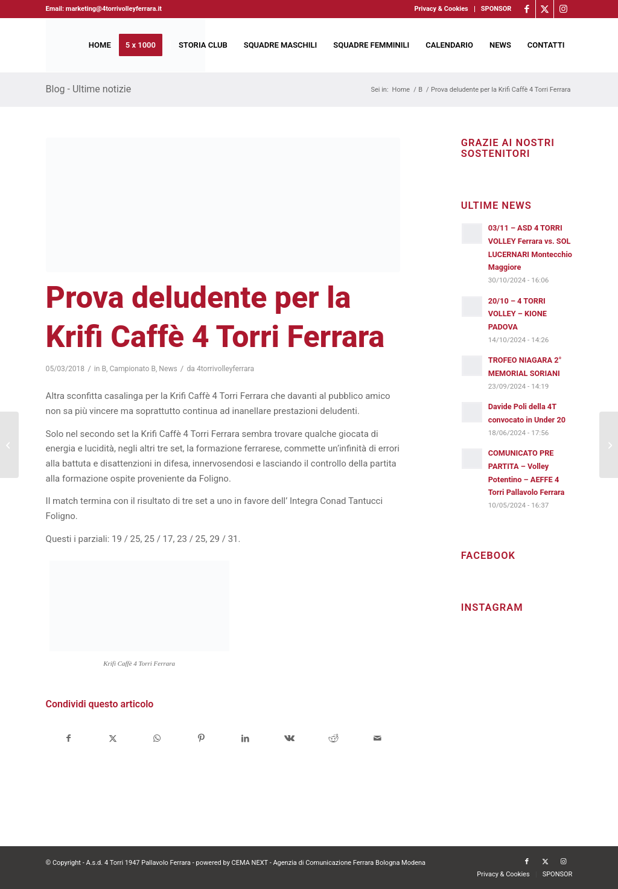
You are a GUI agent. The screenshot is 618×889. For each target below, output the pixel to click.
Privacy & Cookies (441, 9)
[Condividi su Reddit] (333, 738)
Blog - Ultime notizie (89, 89)
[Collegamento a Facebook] (526, 9)
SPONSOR (496, 9)
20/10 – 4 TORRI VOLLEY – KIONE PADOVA (517, 313)
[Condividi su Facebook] (68, 738)
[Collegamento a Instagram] (563, 9)
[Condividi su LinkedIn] (245, 738)
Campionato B (132, 369)
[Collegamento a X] (544, 9)
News (168, 369)
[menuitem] (441, 9)
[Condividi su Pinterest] (201, 738)
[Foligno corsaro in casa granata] (608, 445)
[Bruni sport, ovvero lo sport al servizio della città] (9, 445)
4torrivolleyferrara (225, 369)
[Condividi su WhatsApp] (157, 738)
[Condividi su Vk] (289, 738)
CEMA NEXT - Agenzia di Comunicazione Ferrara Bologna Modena (329, 863)
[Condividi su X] (113, 738)
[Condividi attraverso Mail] (378, 738)
